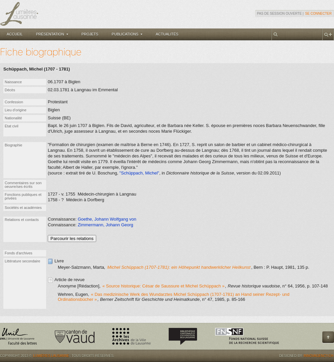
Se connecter (318, 13)
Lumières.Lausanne (51, 356)
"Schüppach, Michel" (139, 172)
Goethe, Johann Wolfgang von (107, 219)
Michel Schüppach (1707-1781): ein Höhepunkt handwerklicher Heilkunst (179, 267)
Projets (90, 34)
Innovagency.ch (318, 356)
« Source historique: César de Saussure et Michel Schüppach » (164, 285)
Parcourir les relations (72, 238)
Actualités (167, 34)
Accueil (15, 34)
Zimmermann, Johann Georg (105, 224)
